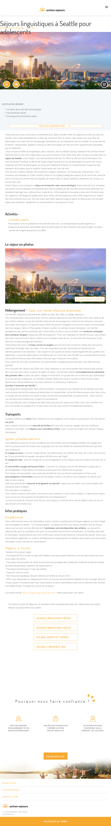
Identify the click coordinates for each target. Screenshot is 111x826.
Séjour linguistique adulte (53, 627)
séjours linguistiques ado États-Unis (38, 592)
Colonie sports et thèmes (52, 637)
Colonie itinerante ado (51, 647)
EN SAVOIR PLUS (55, 756)
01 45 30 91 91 (4, 11)
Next (109, 735)
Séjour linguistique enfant (53, 618)
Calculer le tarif (56, 821)
